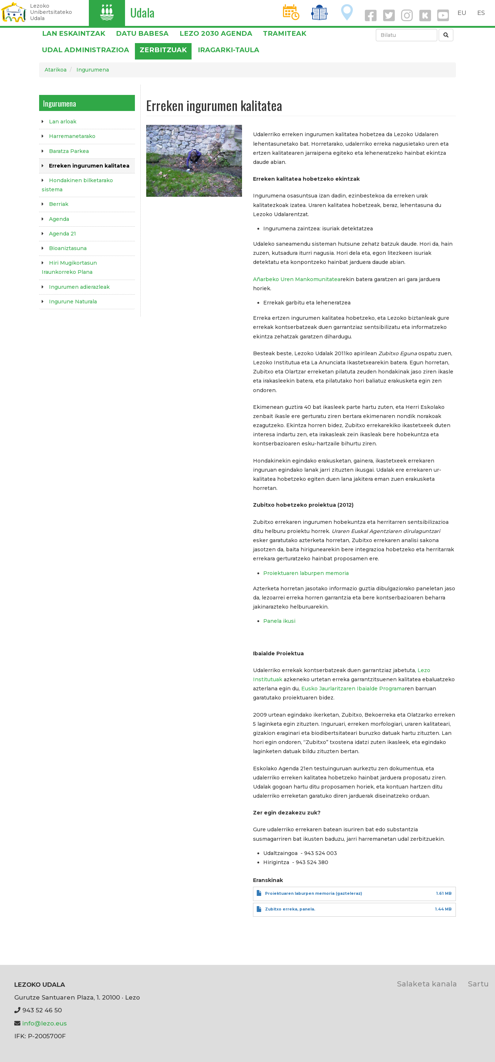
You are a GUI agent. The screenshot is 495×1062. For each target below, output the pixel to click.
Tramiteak (284, 33)
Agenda (59, 219)
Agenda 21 (62, 233)
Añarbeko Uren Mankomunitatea (296, 279)
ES (481, 12)
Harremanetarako (72, 136)
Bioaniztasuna (68, 248)
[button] (194, 160)
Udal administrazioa (85, 50)
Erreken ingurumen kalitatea (89, 165)
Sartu (478, 983)
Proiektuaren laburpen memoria (306, 573)
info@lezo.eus (44, 1023)
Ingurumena (92, 69)
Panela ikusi (279, 621)
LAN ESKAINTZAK (73, 33)
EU (461, 12)
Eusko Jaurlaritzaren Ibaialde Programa (353, 688)
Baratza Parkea (69, 151)
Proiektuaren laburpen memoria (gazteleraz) (313, 893)
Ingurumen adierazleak (79, 287)
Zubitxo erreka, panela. (290, 909)
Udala (142, 12)
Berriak (58, 204)
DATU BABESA (142, 33)
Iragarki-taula (228, 50)
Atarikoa (56, 69)
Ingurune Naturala (73, 301)
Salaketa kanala (427, 983)
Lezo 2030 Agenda (216, 33)
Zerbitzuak (163, 50)
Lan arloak (62, 121)
